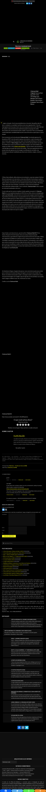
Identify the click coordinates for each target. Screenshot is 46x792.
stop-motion (40, 459)
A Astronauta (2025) (7, 568)
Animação (27, 458)
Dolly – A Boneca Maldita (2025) (10, 554)
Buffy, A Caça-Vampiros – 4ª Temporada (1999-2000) (15, 556)
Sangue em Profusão (27, 459)
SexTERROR (18, 48)
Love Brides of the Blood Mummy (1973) (12, 575)
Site (2, 532)
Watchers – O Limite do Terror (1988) (18, 465)
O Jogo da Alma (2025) (8, 561)
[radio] (17, 424)
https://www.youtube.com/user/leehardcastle (18, 489)
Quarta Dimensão (19, 459)
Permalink (20, 479)
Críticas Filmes (11, 48)
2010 (15, 458)
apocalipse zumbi (32, 458)
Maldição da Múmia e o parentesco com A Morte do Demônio (16, 563)
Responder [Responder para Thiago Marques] (32, 500)
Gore (8, 459)
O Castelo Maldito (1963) (9, 559)
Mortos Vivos (12, 459)
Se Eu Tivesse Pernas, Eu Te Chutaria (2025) (13, 570)
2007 (12, 458)
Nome (3, 527)
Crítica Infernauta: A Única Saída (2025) (12, 571)
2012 (17, 458)
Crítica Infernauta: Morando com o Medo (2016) (14, 553)
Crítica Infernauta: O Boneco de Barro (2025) (13, 551)
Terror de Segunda (25, 48)
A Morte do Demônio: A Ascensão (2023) (23, 770)
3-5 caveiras (21, 458)
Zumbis (3, 460)
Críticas (5, 48)
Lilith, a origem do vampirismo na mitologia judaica (23, 768)
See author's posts (20, 448)
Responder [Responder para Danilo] (27, 479)
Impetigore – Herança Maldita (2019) (22, 772)
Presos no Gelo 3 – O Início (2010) (23, 775)
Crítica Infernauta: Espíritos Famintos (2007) (13, 573)
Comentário (4, 514)
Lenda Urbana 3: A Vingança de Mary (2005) (13, 564)
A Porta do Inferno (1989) (9, 558)
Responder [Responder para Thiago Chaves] (31, 494)
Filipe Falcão (19, 436)
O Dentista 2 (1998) (12, 467)
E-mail (3, 530)
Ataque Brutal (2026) (8, 566)
